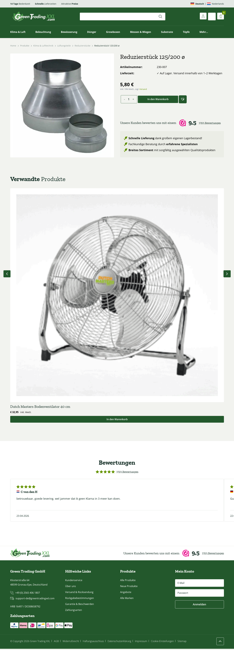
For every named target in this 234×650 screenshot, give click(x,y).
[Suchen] (160, 16)
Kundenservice (73, 581)
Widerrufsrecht (71, 642)
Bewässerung (69, 32)
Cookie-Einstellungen (162, 642)
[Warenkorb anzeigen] (220, 16)
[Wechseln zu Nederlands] (215, 3)
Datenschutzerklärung (119, 642)
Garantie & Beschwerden (79, 605)
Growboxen (113, 32)
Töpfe (186, 32)
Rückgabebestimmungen (79, 599)
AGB (56, 642)
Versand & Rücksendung (79, 593)
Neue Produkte (129, 587)
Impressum (141, 642)
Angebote (125, 593)
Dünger (91, 32)
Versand (143, 89)
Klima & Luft (17, 32)
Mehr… (204, 32)
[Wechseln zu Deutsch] (197, 3)
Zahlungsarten (73, 611)
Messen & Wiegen (140, 32)
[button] (183, 99)
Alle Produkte (128, 581)
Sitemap (182, 642)
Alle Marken (127, 599)
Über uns (70, 587)
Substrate (167, 32)
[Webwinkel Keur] (172, 122)
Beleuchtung (43, 32)
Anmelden (199, 605)
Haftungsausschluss (93, 642)
